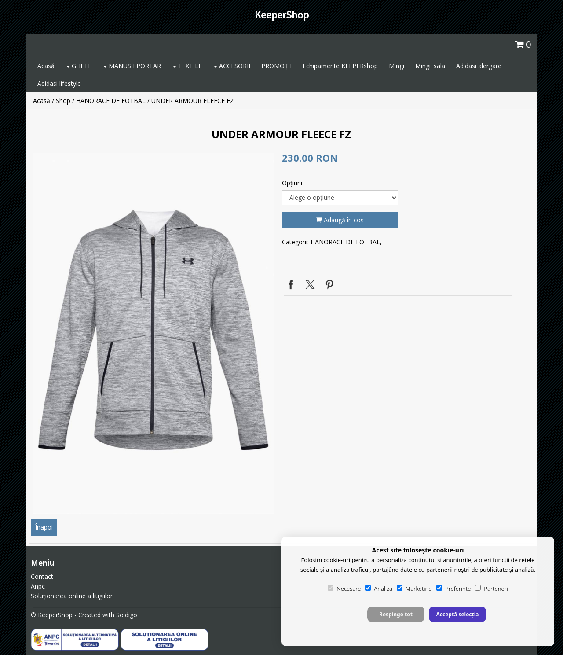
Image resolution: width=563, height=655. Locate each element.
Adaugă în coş (340, 220)
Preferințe (453, 588)
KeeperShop (282, 15)
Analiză (378, 588)
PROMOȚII (276, 66)
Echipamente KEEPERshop (340, 66)
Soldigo (126, 615)
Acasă (46, 66)
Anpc (38, 586)
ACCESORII (232, 66)
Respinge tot (396, 614)
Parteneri (491, 588)
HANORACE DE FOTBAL (111, 100)
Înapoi (44, 527)
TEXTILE (187, 66)
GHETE (78, 66)
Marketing (414, 588)
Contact (42, 576)
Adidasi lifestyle (59, 83)
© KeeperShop (52, 615)
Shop (63, 100)
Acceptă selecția (457, 614)
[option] (153, 333)
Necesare (344, 588)
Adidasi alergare (478, 66)
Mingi (396, 66)
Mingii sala (430, 66)
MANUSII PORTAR (132, 66)
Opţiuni (292, 183)
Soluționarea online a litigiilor (72, 596)
